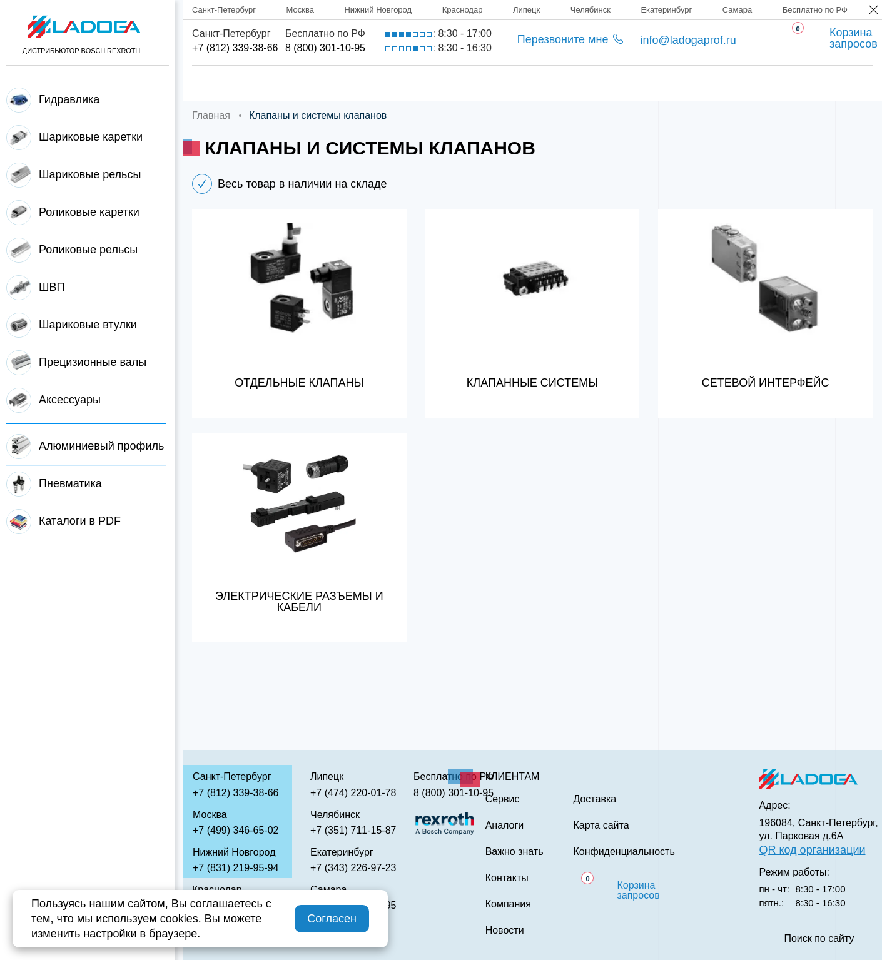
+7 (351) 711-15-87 (353, 830)
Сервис (491, 83)
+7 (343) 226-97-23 (353, 867)
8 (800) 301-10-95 (325, 48)
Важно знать (676, 83)
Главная (217, 83)
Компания (308, 83)
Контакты (780, 83)
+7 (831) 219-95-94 (235, 867)
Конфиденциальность (623, 852)
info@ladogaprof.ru (688, 40)
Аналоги (575, 83)
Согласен (332, 918)
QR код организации (812, 850)
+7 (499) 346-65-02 (235, 830)
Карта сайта (601, 826)
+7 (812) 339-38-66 (235, 48)
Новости (504, 931)
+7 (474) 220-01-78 (353, 792)
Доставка (404, 83)
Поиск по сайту (819, 939)
